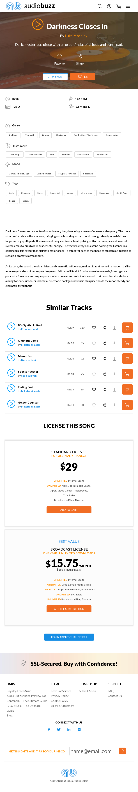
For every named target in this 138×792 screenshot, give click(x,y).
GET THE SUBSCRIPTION (69, 608)
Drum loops (14, 154)
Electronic (61, 135)
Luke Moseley (76, 35)
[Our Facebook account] (49, 729)
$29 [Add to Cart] (82, 76)
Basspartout (28, 360)
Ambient (13, 135)
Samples (66, 154)
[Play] (36, 24)
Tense (12, 200)
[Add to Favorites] (59, 59)
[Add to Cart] (127, 327)
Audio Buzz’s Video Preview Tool (27, 695)
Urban (25, 200)
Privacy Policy (59, 695)
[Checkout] (119, 6)
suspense (104, 193)
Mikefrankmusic (30, 344)
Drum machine (35, 154)
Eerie (40, 193)
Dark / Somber (44, 173)
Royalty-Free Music (19, 691)
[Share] (80, 59)
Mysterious (86, 193)
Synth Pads (121, 193)
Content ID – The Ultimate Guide (27, 700)
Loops (70, 193)
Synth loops (83, 154)
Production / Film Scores (86, 135)
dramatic (25, 193)
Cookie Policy (59, 700)
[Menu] (128, 6)
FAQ (111, 691)
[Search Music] (100, 6)
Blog (10, 715)
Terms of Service (61, 691)
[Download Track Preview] (115, 327)
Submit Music (87, 691)
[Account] (109, 6)
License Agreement (62, 705)
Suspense (88, 173)
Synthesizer (102, 154)
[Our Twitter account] (59, 729)
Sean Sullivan (29, 375)
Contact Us (115, 695)
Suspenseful (112, 135)
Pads (51, 154)
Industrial (54, 193)
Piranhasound (29, 329)
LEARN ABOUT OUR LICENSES (69, 637)
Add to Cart (69, 509)
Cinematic (30, 135)
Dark (11, 193)
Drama (45, 135)
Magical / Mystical (67, 173)
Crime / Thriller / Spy (19, 173)
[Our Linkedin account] (69, 729)
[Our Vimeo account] (79, 729)
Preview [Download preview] (55, 76)
